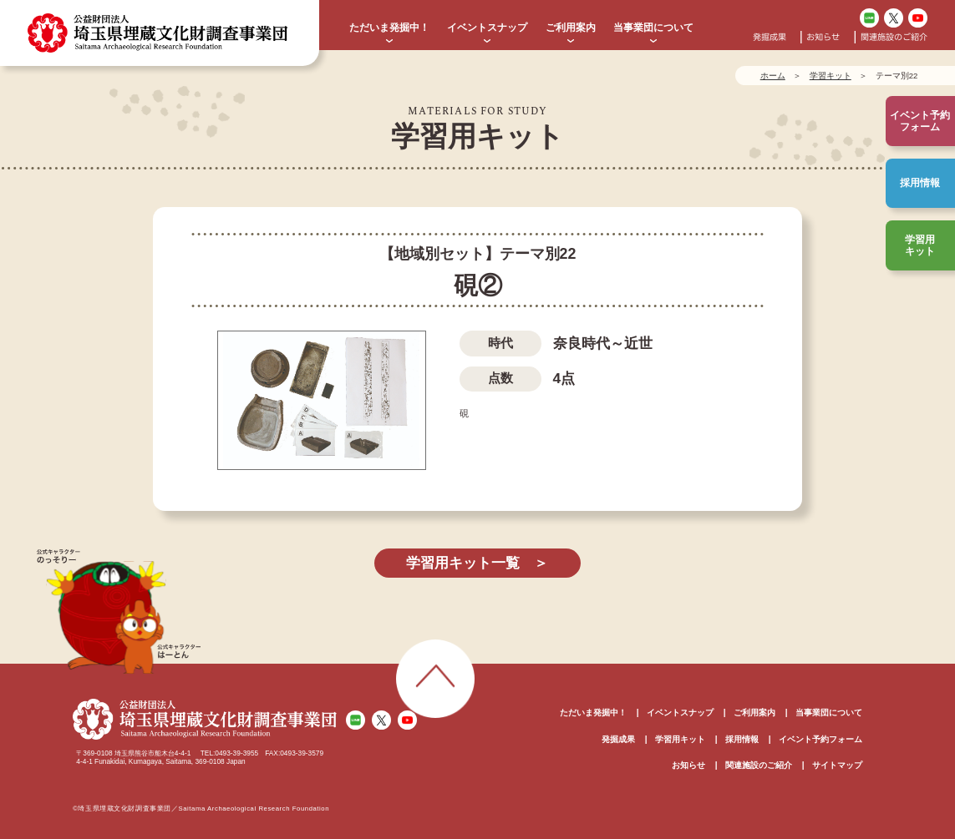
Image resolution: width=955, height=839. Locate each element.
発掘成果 (769, 37)
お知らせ (823, 37)
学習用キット (920, 245)
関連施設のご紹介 (894, 37)
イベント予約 (920, 121)
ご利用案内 (571, 27)
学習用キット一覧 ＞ (477, 563)
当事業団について (653, 27)
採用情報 (920, 183)
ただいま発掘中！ (389, 27)
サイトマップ (837, 765)
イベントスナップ (487, 27)
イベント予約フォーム (820, 739)
